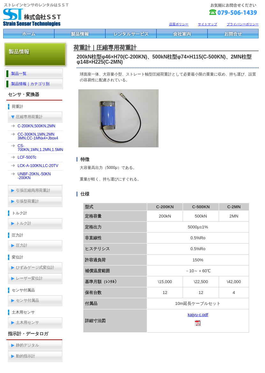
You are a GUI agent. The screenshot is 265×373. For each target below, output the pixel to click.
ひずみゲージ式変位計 (35, 267)
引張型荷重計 (27, 201)
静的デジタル (27, 345)
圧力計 (21, 245)
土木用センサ (27, 322)
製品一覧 (18, 73)
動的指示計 (25, 356)
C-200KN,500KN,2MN (36, 126)
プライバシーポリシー (243, 24)
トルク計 (23, 223)
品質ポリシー (178, 24)
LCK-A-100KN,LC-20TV (38, 165)
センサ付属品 (27, 300)
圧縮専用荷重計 (29, 117)
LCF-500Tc (27, 157)
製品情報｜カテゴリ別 (30, 84)
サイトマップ (207, 24)
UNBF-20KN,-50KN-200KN (34, 176)
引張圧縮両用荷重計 (33, 190)
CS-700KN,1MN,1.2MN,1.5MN (40, 148)
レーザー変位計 (29, 278)
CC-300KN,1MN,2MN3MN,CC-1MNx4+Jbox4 (38, 136)
